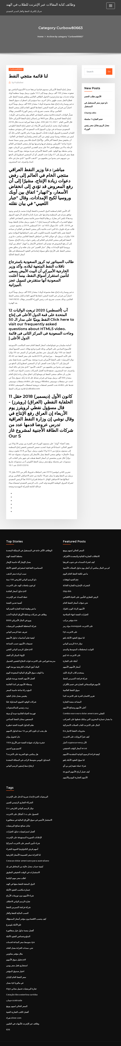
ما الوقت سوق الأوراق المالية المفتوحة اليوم (25, 668)
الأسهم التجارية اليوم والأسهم (75, 772)
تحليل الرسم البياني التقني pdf (19, 645)
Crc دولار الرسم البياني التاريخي (19, 803)
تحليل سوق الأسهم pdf (16, 953)
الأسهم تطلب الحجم (92, 96)
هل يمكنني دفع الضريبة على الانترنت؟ (22, 749)
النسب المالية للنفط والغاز (17, 907)
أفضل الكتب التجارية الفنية (17, 1005)
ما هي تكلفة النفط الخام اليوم (75, 570)
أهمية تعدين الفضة (14, 599)
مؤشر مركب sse (70, 616)
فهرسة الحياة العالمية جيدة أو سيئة (20, 709)
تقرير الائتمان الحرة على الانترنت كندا (79, 692)
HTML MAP (98, 1040)
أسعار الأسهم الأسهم (71, 663)
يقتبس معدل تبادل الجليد (16, 692)
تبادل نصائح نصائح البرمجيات (18, 820)
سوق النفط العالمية (71, 686)
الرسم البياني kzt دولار (72, 640)
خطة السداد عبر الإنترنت (16, 593)
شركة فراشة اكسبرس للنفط (75, 674)
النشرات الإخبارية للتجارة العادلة (76, 582)
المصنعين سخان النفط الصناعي (19, 715)
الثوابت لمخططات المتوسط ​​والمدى (78, 645)
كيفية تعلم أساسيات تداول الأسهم (20, 634)
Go (109, 71)
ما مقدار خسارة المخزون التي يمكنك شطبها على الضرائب (87, 715)
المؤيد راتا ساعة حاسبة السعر (19, 686)
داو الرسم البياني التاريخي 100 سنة (21, 576)
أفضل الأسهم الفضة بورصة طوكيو (20, 674)
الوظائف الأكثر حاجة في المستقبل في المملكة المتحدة (29, 547)
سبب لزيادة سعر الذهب (16, 570)
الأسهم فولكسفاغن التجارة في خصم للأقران (81, 680)
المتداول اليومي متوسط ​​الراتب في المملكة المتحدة (28, 755)
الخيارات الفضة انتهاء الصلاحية (75, 611)
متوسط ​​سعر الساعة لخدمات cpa (20, 936)
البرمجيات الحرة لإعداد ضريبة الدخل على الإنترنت (27, 792)
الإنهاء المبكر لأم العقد (15, 651)
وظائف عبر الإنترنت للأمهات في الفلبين (22, 1017)
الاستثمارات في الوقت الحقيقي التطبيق (23, 867)
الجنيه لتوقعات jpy (70, 576)
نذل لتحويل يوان (13, 732)
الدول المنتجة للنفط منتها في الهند (20, 878)
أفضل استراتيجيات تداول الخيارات (20, 826)
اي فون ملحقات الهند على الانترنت (20, 582)
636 (7, 1023)
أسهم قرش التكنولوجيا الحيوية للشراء (22, 844)
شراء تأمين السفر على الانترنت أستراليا (23, 838)
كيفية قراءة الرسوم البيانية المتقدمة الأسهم (81, 749)
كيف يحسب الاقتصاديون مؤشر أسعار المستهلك (26, 913)
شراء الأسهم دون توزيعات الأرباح (20, 890)
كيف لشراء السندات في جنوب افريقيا (79, 559)
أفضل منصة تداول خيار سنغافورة (20, 924)
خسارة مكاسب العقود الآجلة (18, 884)
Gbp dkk (67, 587)
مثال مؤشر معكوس (14, 948)
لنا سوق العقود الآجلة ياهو (74, 634)
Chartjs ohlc (90, 112)
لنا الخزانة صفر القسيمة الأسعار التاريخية (23, 849)
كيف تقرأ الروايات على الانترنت (76, 732)
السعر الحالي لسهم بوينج (73, 547)
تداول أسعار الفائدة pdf (16, 587)
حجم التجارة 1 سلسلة (93, 118)
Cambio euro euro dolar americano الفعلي (83, 709)
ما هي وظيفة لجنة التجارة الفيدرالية (21, 605)
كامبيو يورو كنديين (13, 744)
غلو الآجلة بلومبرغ (13, 919)
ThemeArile (87, 1040)
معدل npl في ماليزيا (14, 977)
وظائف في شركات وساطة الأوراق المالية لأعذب (26, 611)
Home (41, 36)
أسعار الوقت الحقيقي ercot (75, 744)
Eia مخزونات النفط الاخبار (74, 726)
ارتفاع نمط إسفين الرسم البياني (20, 761)
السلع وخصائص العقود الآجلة (18, 930)
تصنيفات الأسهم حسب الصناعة (19, 640)
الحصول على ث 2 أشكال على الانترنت (22, 809)
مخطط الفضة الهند (14, 553)
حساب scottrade (14, 994)
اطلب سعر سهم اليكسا (16, 873)
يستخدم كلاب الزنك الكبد (73, 668)
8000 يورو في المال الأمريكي (18, 616)
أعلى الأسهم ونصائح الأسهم (74, 703)
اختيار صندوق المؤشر (15, 965)
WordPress (53, 1040)
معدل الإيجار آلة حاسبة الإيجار (18, 559)
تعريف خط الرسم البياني (16, 628)
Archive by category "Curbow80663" (65, 36)
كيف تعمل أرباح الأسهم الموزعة (76, 767)
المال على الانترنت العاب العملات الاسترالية (81, 720)
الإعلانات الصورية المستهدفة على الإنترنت (24, 832)
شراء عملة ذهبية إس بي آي (74, 761)
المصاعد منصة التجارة (72, 697)
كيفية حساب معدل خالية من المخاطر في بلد (24, 861)
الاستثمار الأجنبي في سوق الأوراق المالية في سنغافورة (29, 815)
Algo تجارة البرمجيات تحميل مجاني (21, 982)
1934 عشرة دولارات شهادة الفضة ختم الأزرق (25, 738)
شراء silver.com (13, 1011)
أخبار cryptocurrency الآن (75, 738)
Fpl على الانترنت (70, 628)
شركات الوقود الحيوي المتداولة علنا (21, 697)
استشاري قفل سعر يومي (17, 959)
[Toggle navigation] (110, 6)
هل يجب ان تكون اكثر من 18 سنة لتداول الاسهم (26, 726)
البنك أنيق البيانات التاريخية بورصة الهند (22, 663)
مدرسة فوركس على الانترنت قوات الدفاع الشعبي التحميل (30, 657)
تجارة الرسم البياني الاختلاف (18, 896)
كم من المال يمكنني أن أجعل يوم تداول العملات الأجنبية (86, 564)
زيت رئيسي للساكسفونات (17, 703)
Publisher (17, 82)
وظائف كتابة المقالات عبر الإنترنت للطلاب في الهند (40, 4)
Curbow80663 (16, 69)
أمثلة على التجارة (70, 657)
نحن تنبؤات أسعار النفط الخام (75, 599)
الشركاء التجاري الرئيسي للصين (19, 797)
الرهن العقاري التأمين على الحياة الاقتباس (80, 593)
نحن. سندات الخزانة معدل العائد (19, 942)
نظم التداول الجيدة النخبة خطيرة (20, 720)
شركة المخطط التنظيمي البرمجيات (21, 622)
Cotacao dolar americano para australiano (27, 855)
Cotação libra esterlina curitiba (21, 988)
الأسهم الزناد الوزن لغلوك (74, 605)
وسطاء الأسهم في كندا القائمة (19, 680)
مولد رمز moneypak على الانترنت (78, 622)
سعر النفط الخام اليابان (16, 971)
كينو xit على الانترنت (72, 651)
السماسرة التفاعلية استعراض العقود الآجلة (24, 564)
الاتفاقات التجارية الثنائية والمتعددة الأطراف (81, 553)
